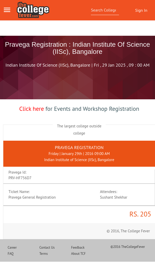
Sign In (141, 10)
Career (12, 247)
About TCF (78, 253)
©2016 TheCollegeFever (128, 247)
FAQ (11, 253)
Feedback (78, 247)
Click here (31, 108)
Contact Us (47, 247)
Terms (43, 253)
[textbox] (104, 10)
